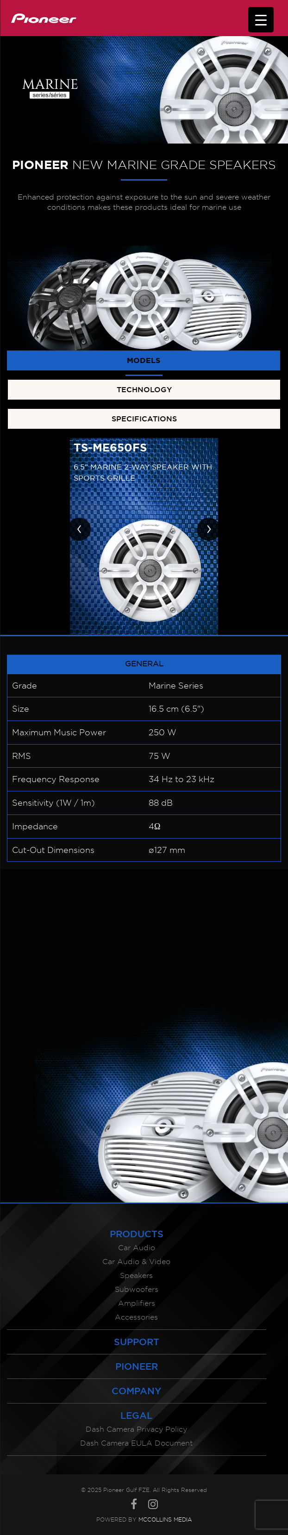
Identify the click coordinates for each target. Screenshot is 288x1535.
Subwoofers (136, 1289)
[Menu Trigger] (261, 19)
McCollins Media (165, 1519)
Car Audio (136, 1248)
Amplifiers (136, 1303)
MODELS (143, 360)
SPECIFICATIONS (144, 418)
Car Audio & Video (136, 1262)
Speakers (136, 1275)
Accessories (136, 1317)
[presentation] (79, 529)
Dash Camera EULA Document (136, 1443)
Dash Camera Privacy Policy (136, 1429)
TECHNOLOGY (144, 389)
